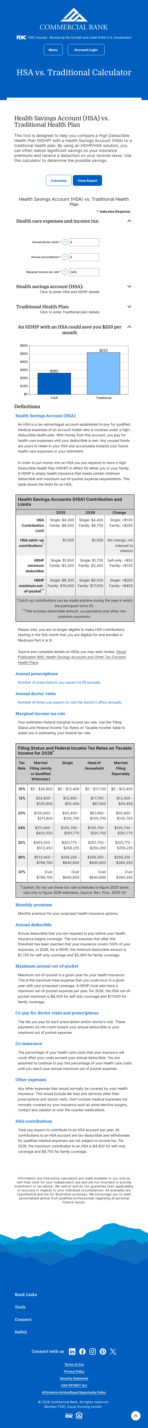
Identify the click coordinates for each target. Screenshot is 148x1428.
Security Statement (74, 1378)
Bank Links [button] (26, 1295)
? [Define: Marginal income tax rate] (65, 271)
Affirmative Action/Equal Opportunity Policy (74, 1392)
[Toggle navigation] (53, 49)
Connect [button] (23, 1319)
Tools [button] (20, 1307)
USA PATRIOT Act (74, 1385)
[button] (74, 221)
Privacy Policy (74, 1371)
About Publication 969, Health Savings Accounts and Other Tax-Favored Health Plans (72, 656)
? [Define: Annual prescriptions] (65, 257)
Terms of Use (74, 1364)
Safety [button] (21, 1332)
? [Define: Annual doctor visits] (65, 242)
